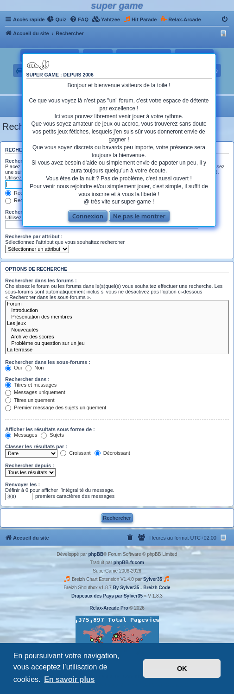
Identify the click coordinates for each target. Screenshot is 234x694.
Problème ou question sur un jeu (117, 343)
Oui (13, 367)
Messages (21, 435)
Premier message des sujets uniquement (55, 407)
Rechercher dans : (27, 379)
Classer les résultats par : (36, 446)
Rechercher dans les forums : (41, 280)
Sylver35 (152, 579)
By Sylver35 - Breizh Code (142, 587)
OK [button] (182, 668)
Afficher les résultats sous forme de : (50, 429)
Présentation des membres (117, 317)
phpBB (95, 554)
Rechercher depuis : (29, 465)
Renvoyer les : (22, 484)
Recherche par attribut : (34, 236)
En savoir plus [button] (69, 679)
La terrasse (117, 350)
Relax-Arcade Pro (108, 608)
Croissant (75, 453)
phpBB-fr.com (129, 562)
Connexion (87, 216)
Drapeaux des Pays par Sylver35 (107, 595)
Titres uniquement (30, 400)
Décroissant (112, 453)
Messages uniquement (35, 392)
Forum (117, 304)
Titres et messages (31, 385)
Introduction (117, 310)
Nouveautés (117, 330)
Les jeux (117, 323)
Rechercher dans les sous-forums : (47, 362)
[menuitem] (56, 19)
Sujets (52, 435)
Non (34, 367)
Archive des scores (117, 337)
